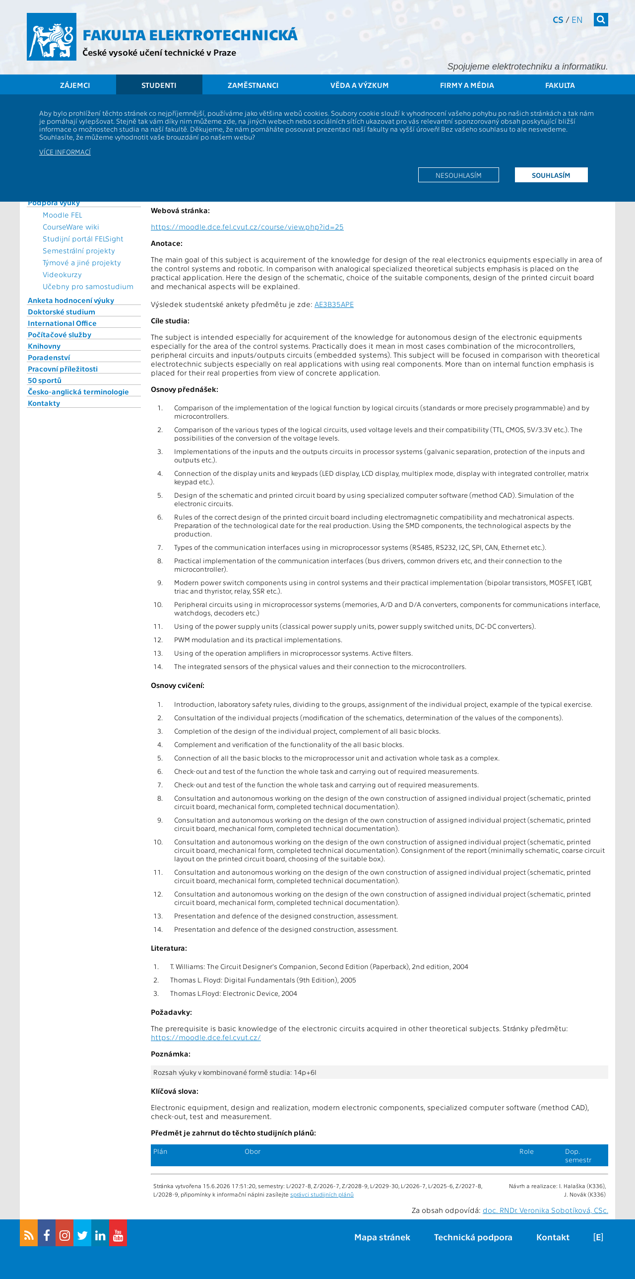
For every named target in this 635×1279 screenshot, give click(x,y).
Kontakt (553, 1236)
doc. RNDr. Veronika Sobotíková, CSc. (545, 1209)
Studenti (159, 84)
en (577, 19)
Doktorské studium (61, 311)
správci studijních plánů (322, 1194)
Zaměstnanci (253, 84)
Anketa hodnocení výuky (71, 300)
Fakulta (560, 84)
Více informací (65, 151)
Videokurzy (62, 274)
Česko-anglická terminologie (78, 391)
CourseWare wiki (71, 226)
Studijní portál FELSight (83, 238)
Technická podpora (473, 1236)
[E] (598, 1236)
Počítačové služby (59, 334)
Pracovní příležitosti (63, 368)
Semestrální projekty (79, 250)
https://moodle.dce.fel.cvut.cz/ (206, 1037)
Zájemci (75, 84)
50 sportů (45, 380)
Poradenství (49, 357)
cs (558, 19)
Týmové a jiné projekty (82, 262)
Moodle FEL (62, 214)
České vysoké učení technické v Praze (159, 52)
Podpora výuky (54, 202)
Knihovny (44, 345)
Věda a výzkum (359, 84)
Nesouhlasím (459, 175)
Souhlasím (551, 175)
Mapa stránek (382, 1236)
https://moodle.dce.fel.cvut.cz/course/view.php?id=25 (247, 226)
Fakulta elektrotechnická (190, 34)
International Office (62, 322)
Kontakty (44, 402)
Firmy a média (467, 84)
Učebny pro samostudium (88, 286)
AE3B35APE (334, 304)
